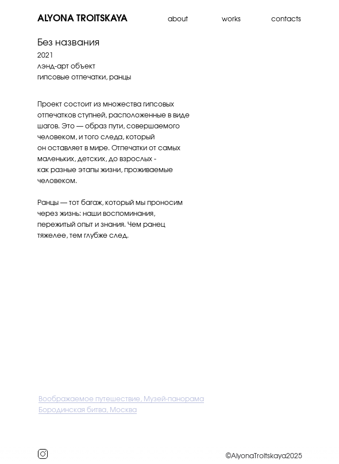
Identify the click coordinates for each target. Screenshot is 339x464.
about (178, 19)
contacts (286, 19)
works (231, 19)
